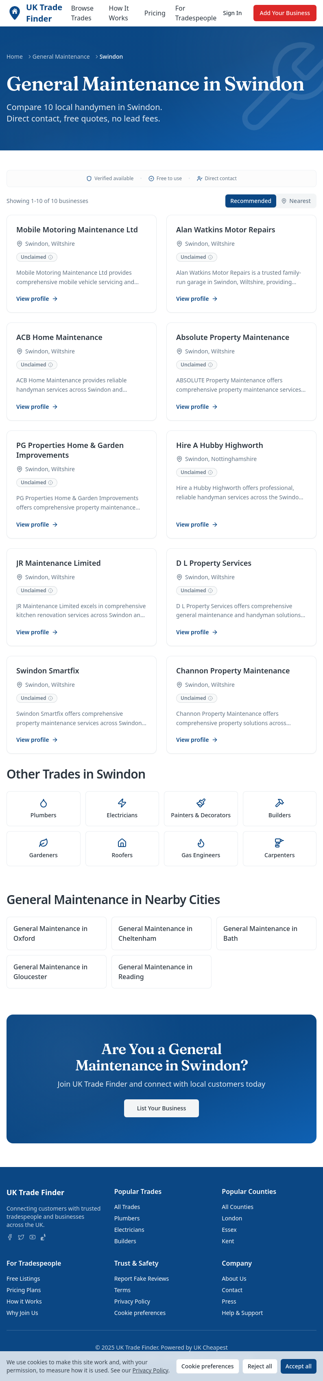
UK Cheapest (211, 1347)
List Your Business (161, 1112)
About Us (234, 1278)
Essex (229, 1229)
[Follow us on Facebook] (10, 1237)
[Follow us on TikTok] (44, 1237)
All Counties (237, 1207)
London (232, 1218)
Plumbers (127, 1218)
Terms (122, 1290)
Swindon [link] (111, 56)
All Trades (127, 1207)
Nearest (296, 201)
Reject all (260, 1366)
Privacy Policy (132, 1301)
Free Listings (23, 1278)
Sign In (232, 13)
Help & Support (242, 1313)
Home (15, 56)
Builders (125, 1241)
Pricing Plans (24, 1290)
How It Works (119, 13)
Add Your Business (285, 13)
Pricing (155, 13)
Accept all (299, 1366)
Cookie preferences (140, 1313)
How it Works (24, 1301)
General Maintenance (61, 56)
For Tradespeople (195, 13)
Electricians (129, 1229)
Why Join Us (22, 1313)
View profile (37, 299)
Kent (228, 1241)
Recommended (250, 201)
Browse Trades (82, 13)
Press (229, 1301)
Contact (232, 1290)
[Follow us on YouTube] (32, 1237)
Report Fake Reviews (141, 1278)
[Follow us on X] (21, 1237)
